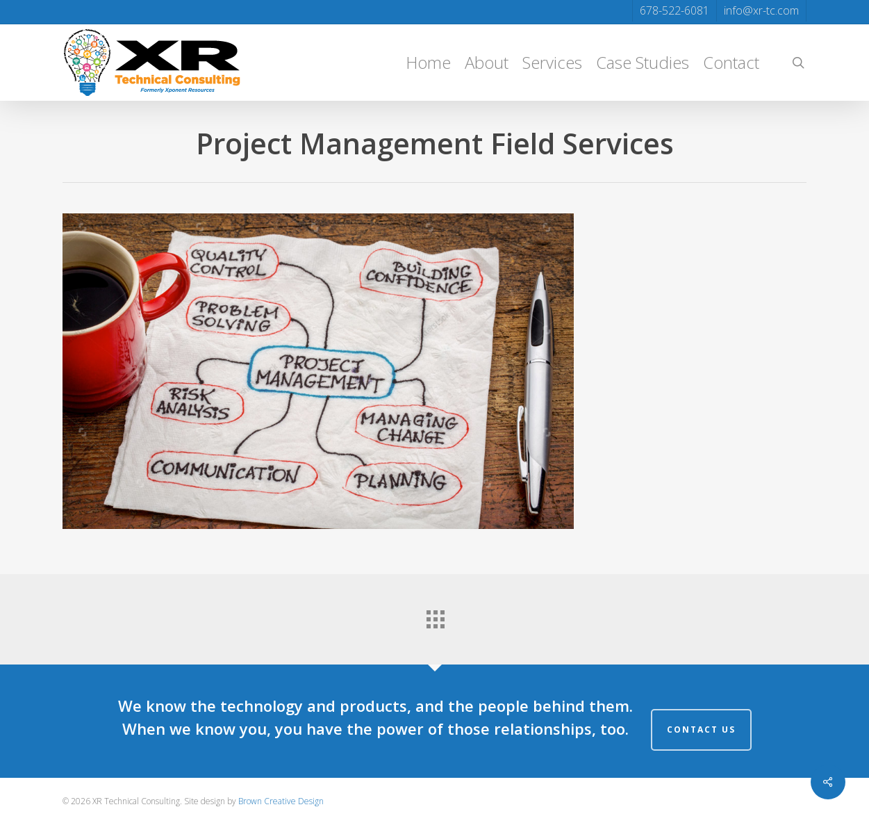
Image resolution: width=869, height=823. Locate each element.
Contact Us (701, 729)
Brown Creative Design (281, 801)
